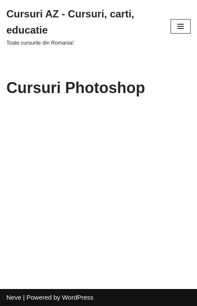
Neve (13, 297)
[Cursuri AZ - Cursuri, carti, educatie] (82, 26)
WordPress (78, 297)
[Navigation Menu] (181, 26)
